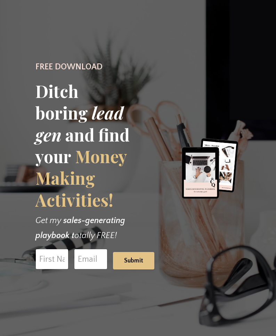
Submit (134, 260)
